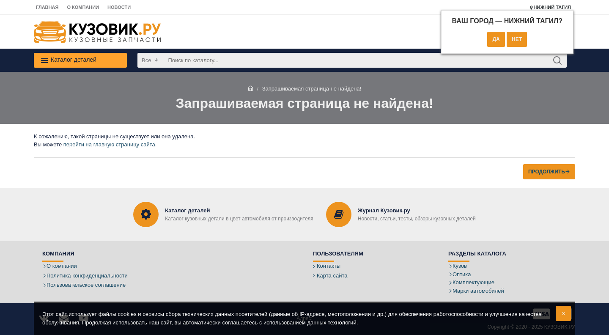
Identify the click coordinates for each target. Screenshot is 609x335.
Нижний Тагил (550, 7)
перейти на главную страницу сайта (109, 144)
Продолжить (546, 172)
